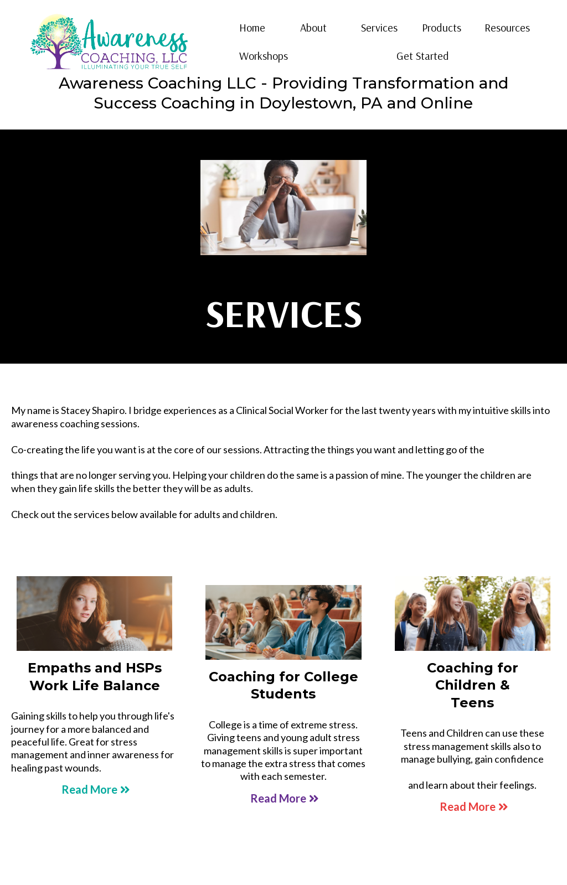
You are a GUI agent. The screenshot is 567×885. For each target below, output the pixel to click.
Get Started (422, 56)
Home (252, 27)
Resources (507, 27)
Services (379, 27)
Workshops (263, 56)
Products (441, 27)
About (313, 27)
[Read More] (94, 789)
